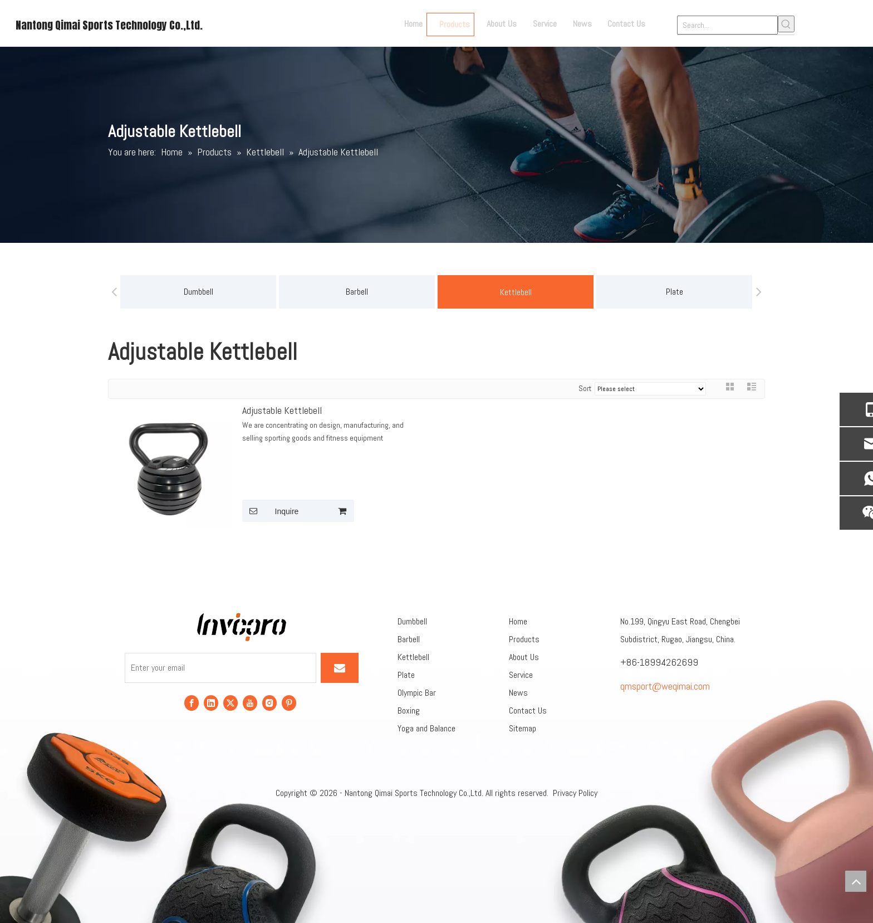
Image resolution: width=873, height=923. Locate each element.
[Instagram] (269, 702)
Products (524, 639)
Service (521, 675)
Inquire (270, 511)
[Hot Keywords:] (786, 24)
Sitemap (522, 728)
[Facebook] (191, 702)
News (518, 693)
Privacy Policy (575, 793)
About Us (524, 657)
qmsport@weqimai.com (665, 686)
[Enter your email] (220, 668)
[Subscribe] (340, 668)
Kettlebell (516, 292)
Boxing (409, 710)
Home (518, 621)
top (855, 881)
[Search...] (727, 25)
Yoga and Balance (426, 728)
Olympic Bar (417, 693)
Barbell (357, 291)
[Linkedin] (211, 702)
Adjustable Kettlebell (282, 410)
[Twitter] (230, 702)
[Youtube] (250, 702)
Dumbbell (198, 291)
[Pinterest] (289, 702)
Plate (674, 291)
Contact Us (528, 710)
